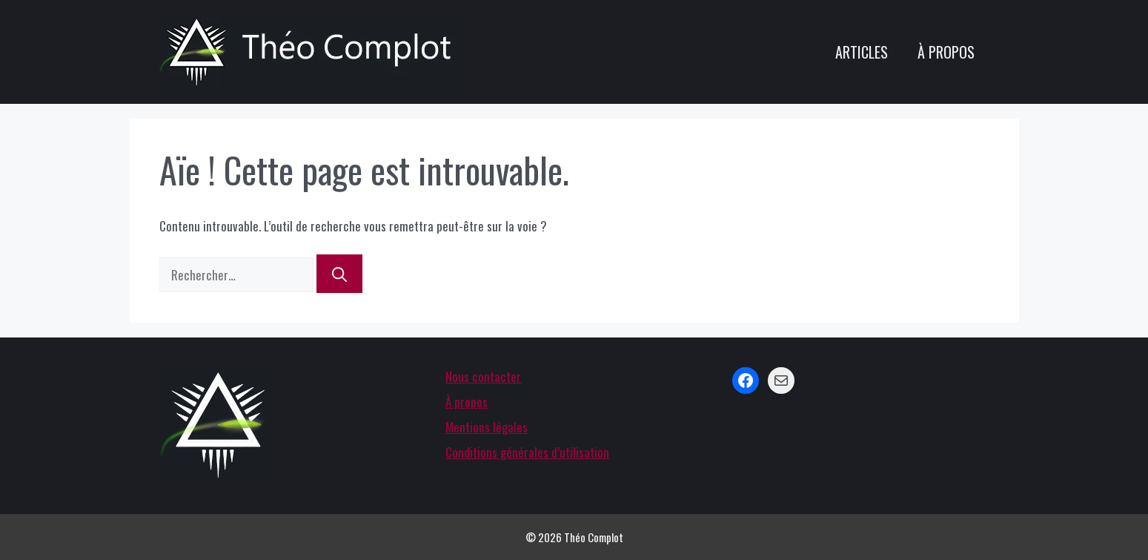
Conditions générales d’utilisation (527, 452)
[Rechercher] (339, 273)
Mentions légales (486, 427)
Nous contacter (483, 376)
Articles (861, 52)
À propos (946, 52)
